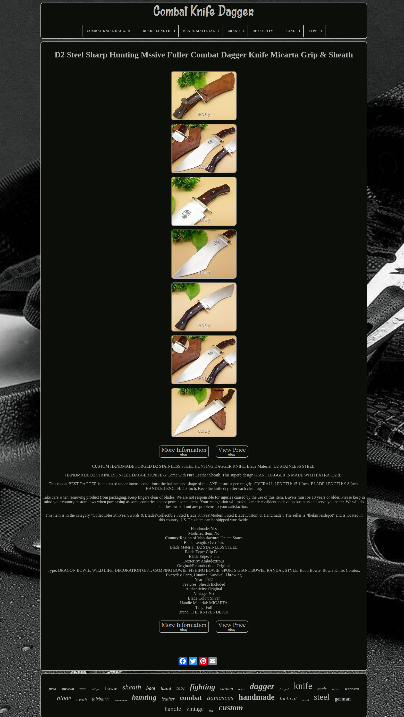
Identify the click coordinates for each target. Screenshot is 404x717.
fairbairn (100, 699)
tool (211, 711)
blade (64, 698)
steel (321, 697)
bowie (111, 688)
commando (120, 700)
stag (82, 689)
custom (231, 707)
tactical (288, 698)
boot (151, 688)
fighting (202, 686)
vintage (195, 709)
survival (67, 689)
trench (81, 699)
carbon (226, 688)
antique (95, 689)
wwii (241, 689)
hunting (144, 697)
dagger (262, 686)
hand (166, 688)
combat (191, 698)
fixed (52, 689)
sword (305, 700)
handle (173, 708)
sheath (131, 687)
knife (303, 686)
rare (180, 688)
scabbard (351, 689)
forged (284, 689)
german (343, 699)
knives (335, 689)
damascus (220, 698)
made (322, 689)
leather (168, 699)
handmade (257, 697)
